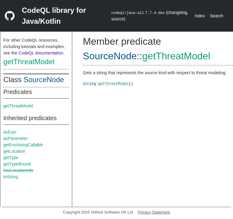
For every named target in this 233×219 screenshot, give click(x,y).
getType (11, 157)
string (89, 83)
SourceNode (44, 79)
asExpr (10, 132)
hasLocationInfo (18, 170)
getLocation (14, 151)
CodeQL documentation (41, 52)
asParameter (15, 138)
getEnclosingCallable (23, 144)
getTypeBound (17, 164)
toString (10, 176)
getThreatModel (28, 61)
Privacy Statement (154, 212)
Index (199, 15)
